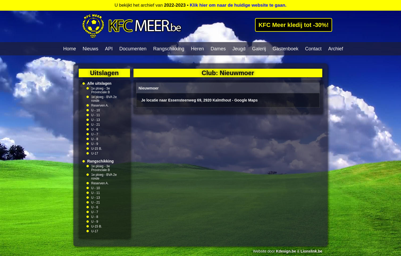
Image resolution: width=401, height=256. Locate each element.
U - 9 (94, 144)
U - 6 (94, 129)
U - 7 (94, 134)
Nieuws (90, 48)
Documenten (133, 48)
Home (69, 48)
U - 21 (95, 125)
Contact (313, 48)
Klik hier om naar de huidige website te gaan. (238, 5)
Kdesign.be (286, 251)
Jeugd (238, 48)
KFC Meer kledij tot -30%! (293, 25)
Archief (335, 48)
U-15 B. (96, 149)
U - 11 (95, 115)
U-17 (94, 153)
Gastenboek (285, 48)
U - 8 (94, 139)
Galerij (259, 48)
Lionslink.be (311, 251)
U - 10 (95, 110)
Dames (218, 48)
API (109, 48)
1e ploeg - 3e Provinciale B (100, 90)
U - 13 (95, 120)
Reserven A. (99, 105)
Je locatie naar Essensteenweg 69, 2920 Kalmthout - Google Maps (199, 100)
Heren (197, 48)
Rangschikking (168, 48)
